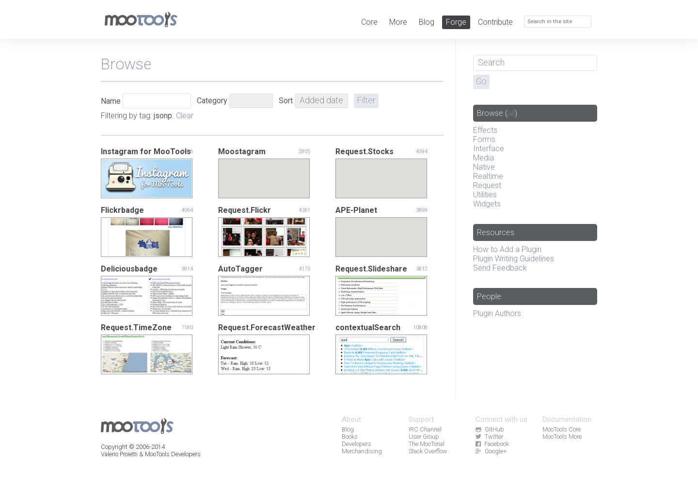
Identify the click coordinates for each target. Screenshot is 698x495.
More (398, 22)
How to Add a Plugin (507, 249)
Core (369, 22)
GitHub (490, 429)
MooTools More (562, 436)
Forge (456, 22)
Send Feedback (500, 267)
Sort (286, 100)
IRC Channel (425, 429)
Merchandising (362, 451)
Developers (356, 443)
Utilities (485, 194)
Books (350, 436)
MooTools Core (561, 429)
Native (484, 167)
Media (483, 157)
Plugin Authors (497, 313)
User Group (424, 436)
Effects (485, 130)
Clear (184, 115)
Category (212, 100)
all (511, 113)
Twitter (489, 436)
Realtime (488, 176)
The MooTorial (426, 443)
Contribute (495, 22)
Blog (426, 22)
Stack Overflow (428, 451)
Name (111, 101)
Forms (484, 139)
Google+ (491, 451)
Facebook (492, 443)
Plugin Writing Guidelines (513, 258)
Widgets (487, 203)
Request (487, 185)
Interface (488, 148)
